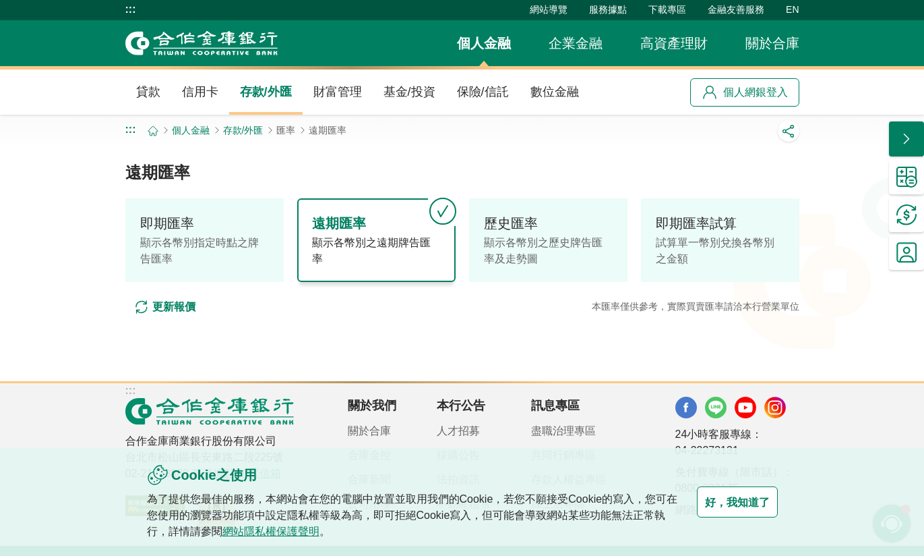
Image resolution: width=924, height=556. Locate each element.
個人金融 (484, 43)
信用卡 (200, 92)
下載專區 (667, 9)
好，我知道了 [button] (723, 502)
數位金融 (554, 92)
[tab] (204, 240)
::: (130, 9)
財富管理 (337, 92)
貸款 (148, 92)
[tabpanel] (462, 306)
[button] (906, 139)
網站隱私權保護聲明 (303, 531)
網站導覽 (548, 9)
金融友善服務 (736, 9)
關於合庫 (772, 43)
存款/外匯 (266, 92)
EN (792, 9)
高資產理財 (674, 43)
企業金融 (576, 43)
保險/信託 (483, 92)
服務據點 (608, 9)
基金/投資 (409, 92)
